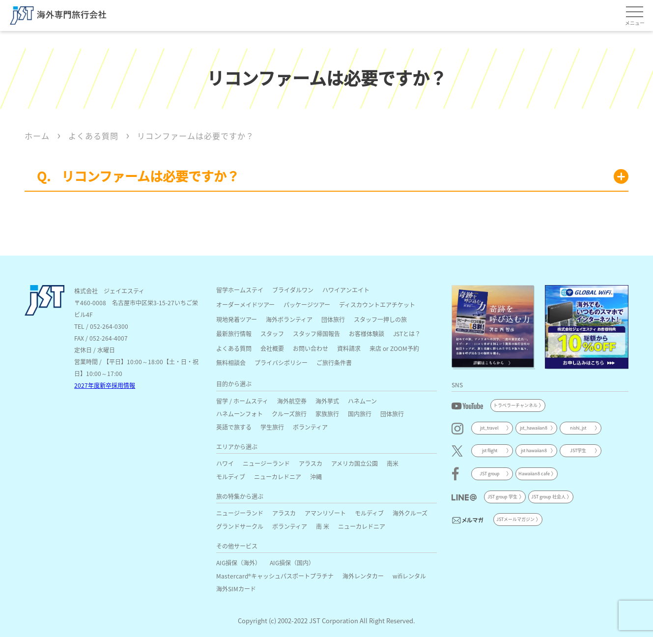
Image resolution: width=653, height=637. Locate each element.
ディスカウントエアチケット (377, 304)
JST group (490, 473)
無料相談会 (231, 362)
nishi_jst (578, 428)
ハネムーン (362, 401)
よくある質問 (234, 348)
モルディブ (230, 476)
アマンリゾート (325, 513)
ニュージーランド (266, 463)
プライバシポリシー (281, 362)
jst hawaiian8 (534, 450)
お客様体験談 (366, 333)
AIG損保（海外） (238, 562)
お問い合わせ (310, 348)
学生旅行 (272, 427)
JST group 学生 (502, 496)
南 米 (322, 526)
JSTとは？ (407, 333)
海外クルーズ (410, 513)
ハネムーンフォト (239, 413)
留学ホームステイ (239, 290)
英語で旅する (234, 427)
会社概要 (272, 348)
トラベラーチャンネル (515, 405)
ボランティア (310, 427)
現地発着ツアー (236, 319)
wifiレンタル (409, 576)
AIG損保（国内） (292, 562)
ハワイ (225, 463)
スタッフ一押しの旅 (380, 319)
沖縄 (316, 476)
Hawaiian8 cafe (534, 473)
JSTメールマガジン (515, 519)
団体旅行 (333, 319)
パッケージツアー (307, 304)
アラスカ (310, 463)
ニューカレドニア (277, 476)
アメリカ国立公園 (354, 463)
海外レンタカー (363, 576)
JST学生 (578, 450)
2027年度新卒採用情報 (104, 385)
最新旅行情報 (234, 333)
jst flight (489, 450)
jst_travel (489, 428)
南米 (392, 463)
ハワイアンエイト (345, 290)
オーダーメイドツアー (245, 304)
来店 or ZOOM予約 (394, 348)
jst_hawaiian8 (533, 428)
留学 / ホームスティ (242, 401)
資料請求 (349, 348)
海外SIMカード (236, 588)
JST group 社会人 (548, 496)
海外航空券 (292, 401)
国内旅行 (359, 413)
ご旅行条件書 (334, 362)
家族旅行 (327, 413)
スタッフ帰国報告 (316, 333)
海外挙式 (327, 401)
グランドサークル (239, 526)
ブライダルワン (292, 290)
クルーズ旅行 (289, 413)
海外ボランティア (289, 319)
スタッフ (272, 333)
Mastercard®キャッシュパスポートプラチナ (275, 576)
